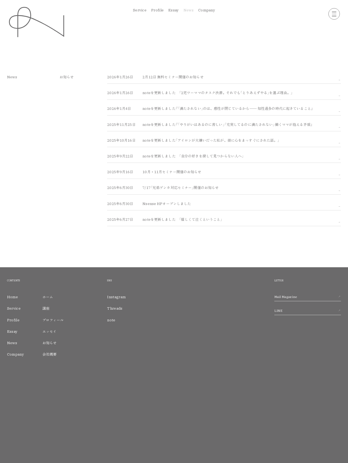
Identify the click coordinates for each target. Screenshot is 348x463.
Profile (157, 10)
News (189, 10)
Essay (173, 10)
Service (140, 10)
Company (206, 10)
